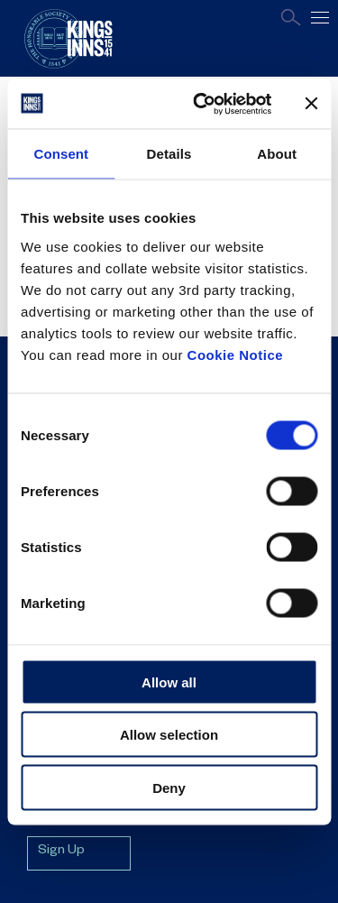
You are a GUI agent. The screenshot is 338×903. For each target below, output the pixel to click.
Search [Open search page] (291, 17)
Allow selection (169, 734)
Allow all (169, 681)
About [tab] (277, 153)
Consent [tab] (60, 153)
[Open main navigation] (320, 17)
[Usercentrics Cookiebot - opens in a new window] (201, 103)
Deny (169, 787)
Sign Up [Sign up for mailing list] (61, 851)
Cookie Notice (235, 354)
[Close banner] (311, 103)
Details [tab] (169, 153)
